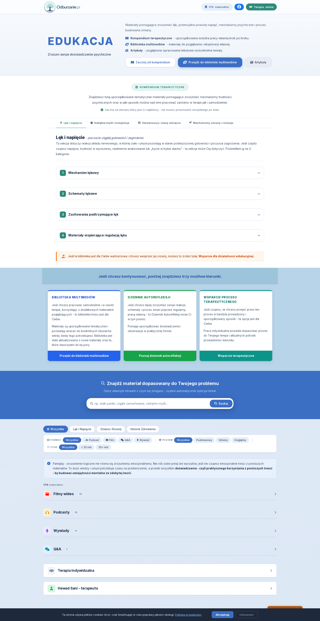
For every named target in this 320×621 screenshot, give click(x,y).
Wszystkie (55, 429)
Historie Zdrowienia (143, 429)
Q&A (125, 440)
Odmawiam (246, 614)
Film (110, 440)
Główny (223, 440)
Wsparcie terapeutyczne (236, 355)
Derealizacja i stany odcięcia (159, 122)
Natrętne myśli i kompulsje (109, 122)
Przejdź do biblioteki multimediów (210, 62)
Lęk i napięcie (71, 122)
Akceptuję (222, 614)
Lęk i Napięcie (82, 429)
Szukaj (221, 403)
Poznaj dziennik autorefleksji (160, 355)
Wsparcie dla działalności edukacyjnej (226, 256)
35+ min (103, 447)
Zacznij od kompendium (150, 62)
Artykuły (258, 62)
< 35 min (86, 447)
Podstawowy (204, 440)
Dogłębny (240, 440)
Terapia (261, 7)
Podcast (92, 440)
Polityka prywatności (188, 614)
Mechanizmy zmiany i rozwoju (211, 122)
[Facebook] (239, 7)
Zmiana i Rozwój (110, 429)
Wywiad (143, 440)
